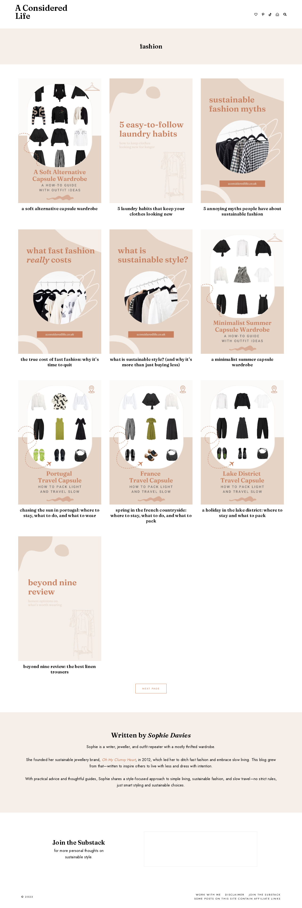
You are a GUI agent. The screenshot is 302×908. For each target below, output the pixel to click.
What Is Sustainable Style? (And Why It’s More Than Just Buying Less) (151, 362)
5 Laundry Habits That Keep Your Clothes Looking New (151, 211)
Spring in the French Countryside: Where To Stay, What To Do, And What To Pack (151, 515)
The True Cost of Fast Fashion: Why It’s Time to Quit (60, 362)
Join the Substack (265, 894)
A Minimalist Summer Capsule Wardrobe (242, 362)
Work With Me (208, 894)
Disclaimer (234, 894)
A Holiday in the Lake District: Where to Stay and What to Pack (242, 512)
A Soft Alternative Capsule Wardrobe (59, 208)
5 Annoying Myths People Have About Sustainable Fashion (242, 211)
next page (151, 688)
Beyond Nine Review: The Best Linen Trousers (59, 669)
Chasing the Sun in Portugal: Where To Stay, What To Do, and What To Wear (59, 512)
